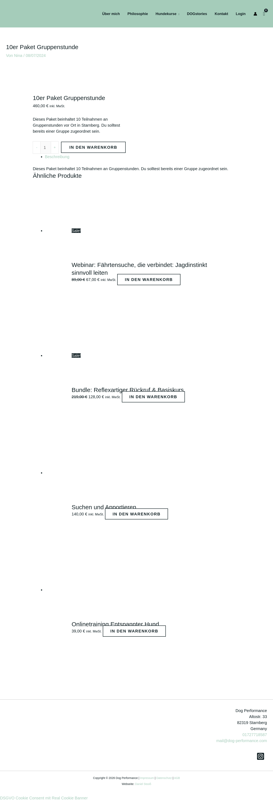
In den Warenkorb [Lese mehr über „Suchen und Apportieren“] (137, 514)
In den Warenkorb (93, 147)
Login (241, 14)
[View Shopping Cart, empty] (264, 13)
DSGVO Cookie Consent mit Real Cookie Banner (44, 798)
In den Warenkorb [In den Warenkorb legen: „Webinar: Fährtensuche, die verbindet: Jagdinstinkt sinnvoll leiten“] (150, 279)
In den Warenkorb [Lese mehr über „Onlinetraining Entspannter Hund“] (135, 631)
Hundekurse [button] (167, 14)
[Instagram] (260, 756)
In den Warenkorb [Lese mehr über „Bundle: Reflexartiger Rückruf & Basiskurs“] (154, 397)
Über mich (113, 14)
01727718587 (254, 734)
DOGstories (198, 14)
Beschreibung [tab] (57, 157)
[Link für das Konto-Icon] (255, 14)
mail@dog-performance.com (241, 740)
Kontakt (222, 14)
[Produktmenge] (45, 147)
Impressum (147, 778)
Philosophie (139, 14)
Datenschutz (164, 778)
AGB (177, 778)
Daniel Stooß (143, 784)
